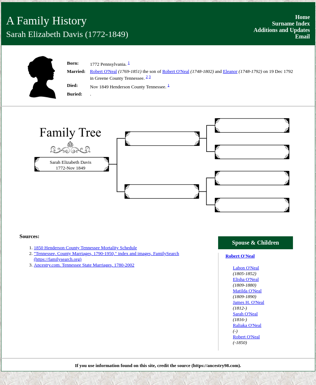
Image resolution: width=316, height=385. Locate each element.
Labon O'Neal (246, 267)
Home (302, 17)
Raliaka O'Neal (247, 325)
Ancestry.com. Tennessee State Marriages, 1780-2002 (84, 265)
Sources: (29, 236)
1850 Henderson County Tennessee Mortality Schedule (85, 247)
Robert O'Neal (103, 71)
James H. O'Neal (248, 302)
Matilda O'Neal (247, 290)
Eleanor (230, 71)
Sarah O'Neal (245, 313)
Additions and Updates (282, 30)
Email (302, 36)
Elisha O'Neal (246, 279)
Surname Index (291, 23)
